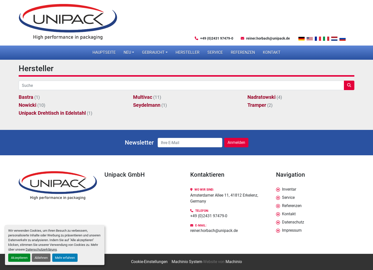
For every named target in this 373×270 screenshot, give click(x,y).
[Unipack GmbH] (58, 185)
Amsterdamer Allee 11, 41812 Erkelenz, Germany (224, 198)
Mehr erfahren (65, 258)
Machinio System (187, 261)
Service (215, 52)
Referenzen (243, 52)
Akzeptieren (19, 258)
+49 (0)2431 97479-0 (216, 38)
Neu (127, 52)
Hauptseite (104, 52)
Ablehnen (41, 258)
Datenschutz (293, 222)
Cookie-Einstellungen (149, 261)
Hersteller (187, 52)
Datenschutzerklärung (41, 249)
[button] (129, 52)
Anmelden (236, 142)
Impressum (292, 230)
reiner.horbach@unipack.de (268, 38)
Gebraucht (153, 52)
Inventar (289, 189)
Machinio (234, 261)
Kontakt (271, 52)
